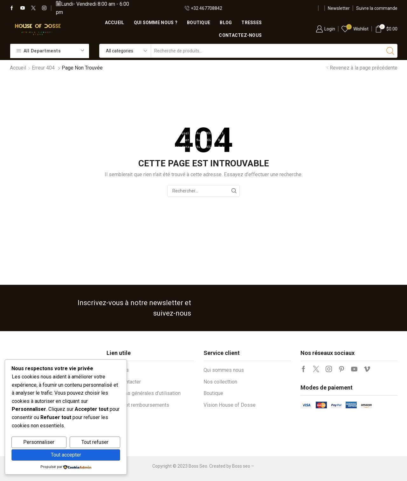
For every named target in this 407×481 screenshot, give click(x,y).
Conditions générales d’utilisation (144, 393)
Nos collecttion (220, 382)
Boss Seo (198, 466)
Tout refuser (94, 442)
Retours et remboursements (138, 405)
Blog (226, 22)
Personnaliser (38, 442)
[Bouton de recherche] (390, 50)
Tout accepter (66, 455)
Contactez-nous (240, 35)
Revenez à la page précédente (363, 68)
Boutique (198, 22)
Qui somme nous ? (155, 22)
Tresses (251, 22)
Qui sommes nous (224, 370)
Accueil (114, 22)
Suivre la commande (376, 8)
